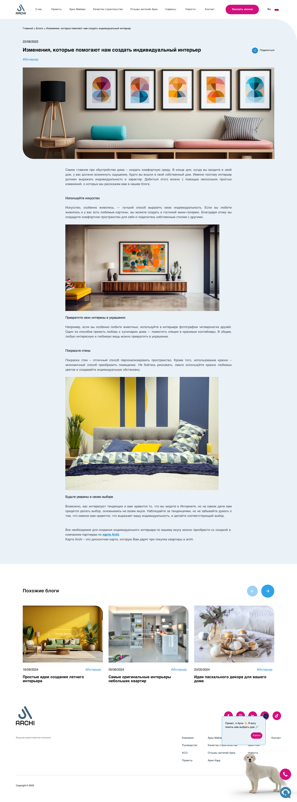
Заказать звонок (242, 9)
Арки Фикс (254, 738)
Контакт (276, 738)
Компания (188, 738)
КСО (185, 753)
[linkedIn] (252, 715)
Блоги (39, 28)
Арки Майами (216, 738)
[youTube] (264, 715)
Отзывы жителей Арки (221, 753)
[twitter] (277, 715)
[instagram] (240, 715)
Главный (28, 28)
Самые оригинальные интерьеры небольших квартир (140, 679)
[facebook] (228, 715)
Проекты (187, 760)
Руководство (189, 745)
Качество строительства (222, 745)
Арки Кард (214, 760)
